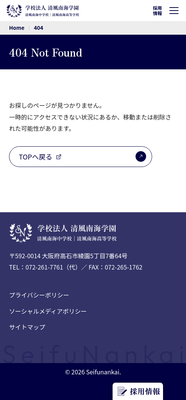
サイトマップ (27, 326)
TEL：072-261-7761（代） (45, 266)
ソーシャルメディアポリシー (48, 311)
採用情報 (157, 10)
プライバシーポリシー (39, 294)
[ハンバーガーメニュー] (175, 10)
